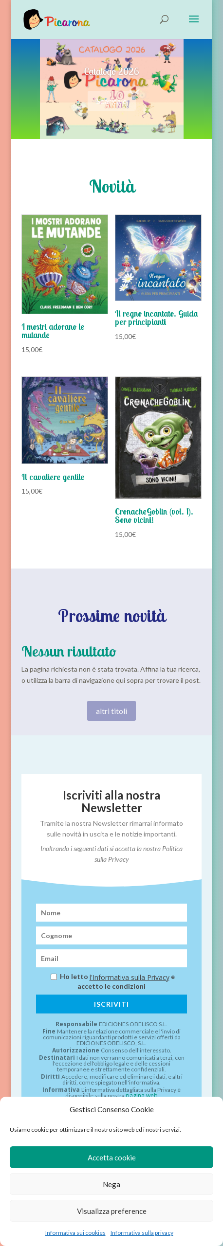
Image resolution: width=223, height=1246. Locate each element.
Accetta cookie (112, 1157)
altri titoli (111, 710)
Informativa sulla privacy (142, 1232)
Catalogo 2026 (111, 72)
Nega (111, 1184)
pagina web (142, 1095)
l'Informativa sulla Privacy (129, 977)
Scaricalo (111, 101)
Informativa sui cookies (75, 1232)
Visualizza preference (112, 1211)
